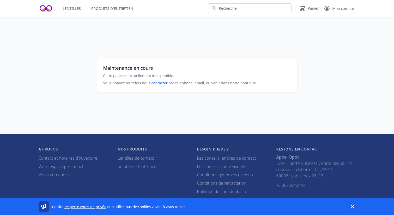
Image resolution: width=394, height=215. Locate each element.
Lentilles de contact (136, 158)
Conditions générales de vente (225, 175)
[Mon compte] (338, 8)
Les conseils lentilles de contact (226, 158)
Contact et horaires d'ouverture (68, 158)
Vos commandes (54, 175)
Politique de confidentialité (222, 191)
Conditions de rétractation (221, 183)
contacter (159, 82)
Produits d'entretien (112, 8)
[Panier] (309, 8)
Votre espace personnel (61, 166)
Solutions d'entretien (137, 166)
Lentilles (72, 8)
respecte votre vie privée (85, 206)
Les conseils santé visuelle (221, 166)
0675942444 (291, 185)
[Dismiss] (352, 206)
